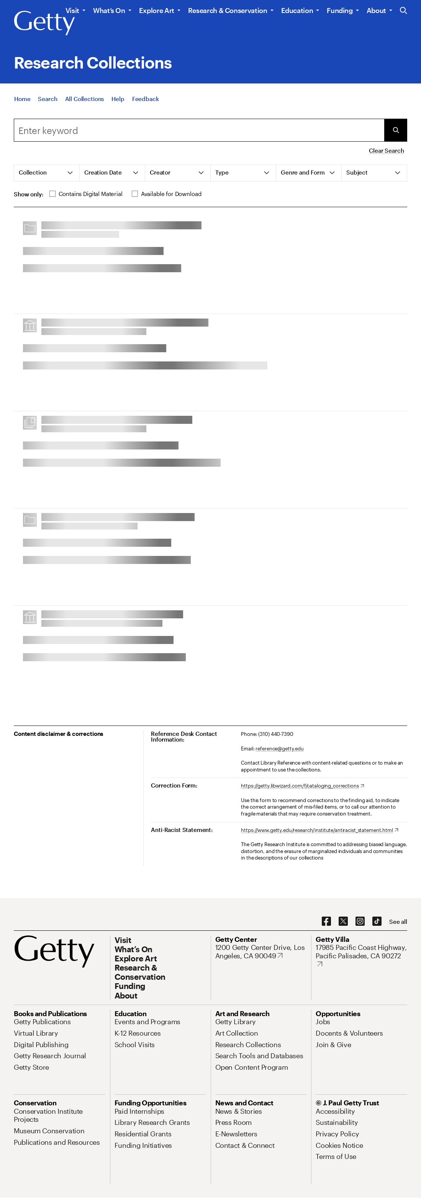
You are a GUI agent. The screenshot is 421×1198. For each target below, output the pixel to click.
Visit (72, 10)
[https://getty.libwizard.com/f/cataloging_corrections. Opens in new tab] (302, 786)
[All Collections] (84, 98)
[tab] (47, 173)
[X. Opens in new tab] (343, 922)
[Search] (47, 98)
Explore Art (156, 10)
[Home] (22, 98)
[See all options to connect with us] (398, 922)
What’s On (109, 10)
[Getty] (44, 23)
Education (297, 10)
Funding (339, 10)
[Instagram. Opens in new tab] (360, 922)
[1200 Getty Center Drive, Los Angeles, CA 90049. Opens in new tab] (261, 951)
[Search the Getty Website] (403, 11)
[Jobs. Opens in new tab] (323, 1021)
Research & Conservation (227, 10)
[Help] (117, 98)
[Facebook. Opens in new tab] (326, 922)
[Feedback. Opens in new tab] (145, 98)
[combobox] (199, 130)
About (376, 10)
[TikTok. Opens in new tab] (377, 922)
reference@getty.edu (280, 748)
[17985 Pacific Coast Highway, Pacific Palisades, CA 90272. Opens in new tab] (361, 955)
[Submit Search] (395, 130)
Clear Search (386, 150)
